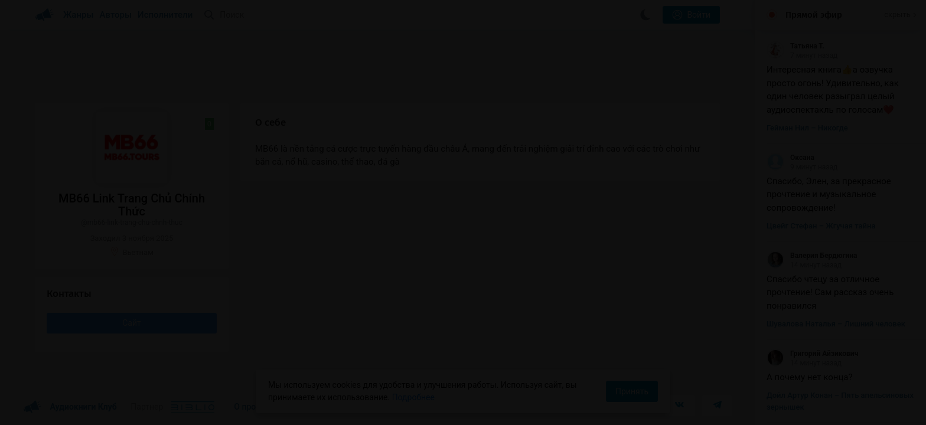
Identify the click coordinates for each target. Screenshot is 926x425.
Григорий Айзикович (812, 353)
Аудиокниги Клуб (70, 407)
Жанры (78, 14)
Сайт (131, 323)
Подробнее (413, 397)
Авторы (116, 14)
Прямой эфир (813, 14)
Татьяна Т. (795, 46)
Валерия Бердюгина (812, 255)
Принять (631, 391)
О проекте (253, 406)
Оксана (790, 157)
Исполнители (165, 14)
